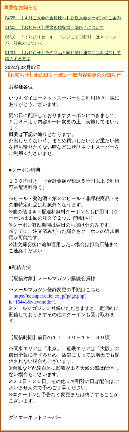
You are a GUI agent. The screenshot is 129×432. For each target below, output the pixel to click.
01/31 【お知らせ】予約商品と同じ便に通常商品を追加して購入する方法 (63, 55)
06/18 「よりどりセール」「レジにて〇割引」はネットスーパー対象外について (63, 40)
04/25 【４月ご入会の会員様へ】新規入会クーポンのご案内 (63, 17)
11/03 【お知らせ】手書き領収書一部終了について (54, 27)
